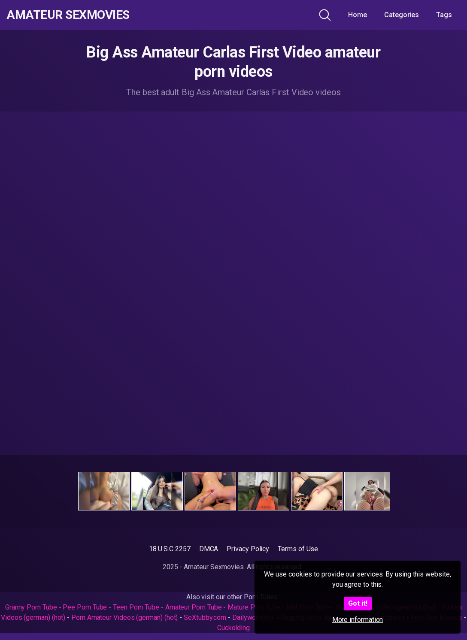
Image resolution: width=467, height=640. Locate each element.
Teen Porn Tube (136, 607)
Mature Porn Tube (253, 607)
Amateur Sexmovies (68, 15)
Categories (401, 15)
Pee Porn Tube (85, 607)
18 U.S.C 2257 (170, 549)
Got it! (357, 603)
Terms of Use (298, 549)
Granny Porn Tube (31, 607)
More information (357, 620)
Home (357, 15)
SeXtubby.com (206, 617)
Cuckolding (233, 628)
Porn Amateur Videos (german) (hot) (124, 617)
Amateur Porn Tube (193, 607)
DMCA (208, 549)
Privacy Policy (248, 549)
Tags (444, 15)
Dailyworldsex (253, 617)
